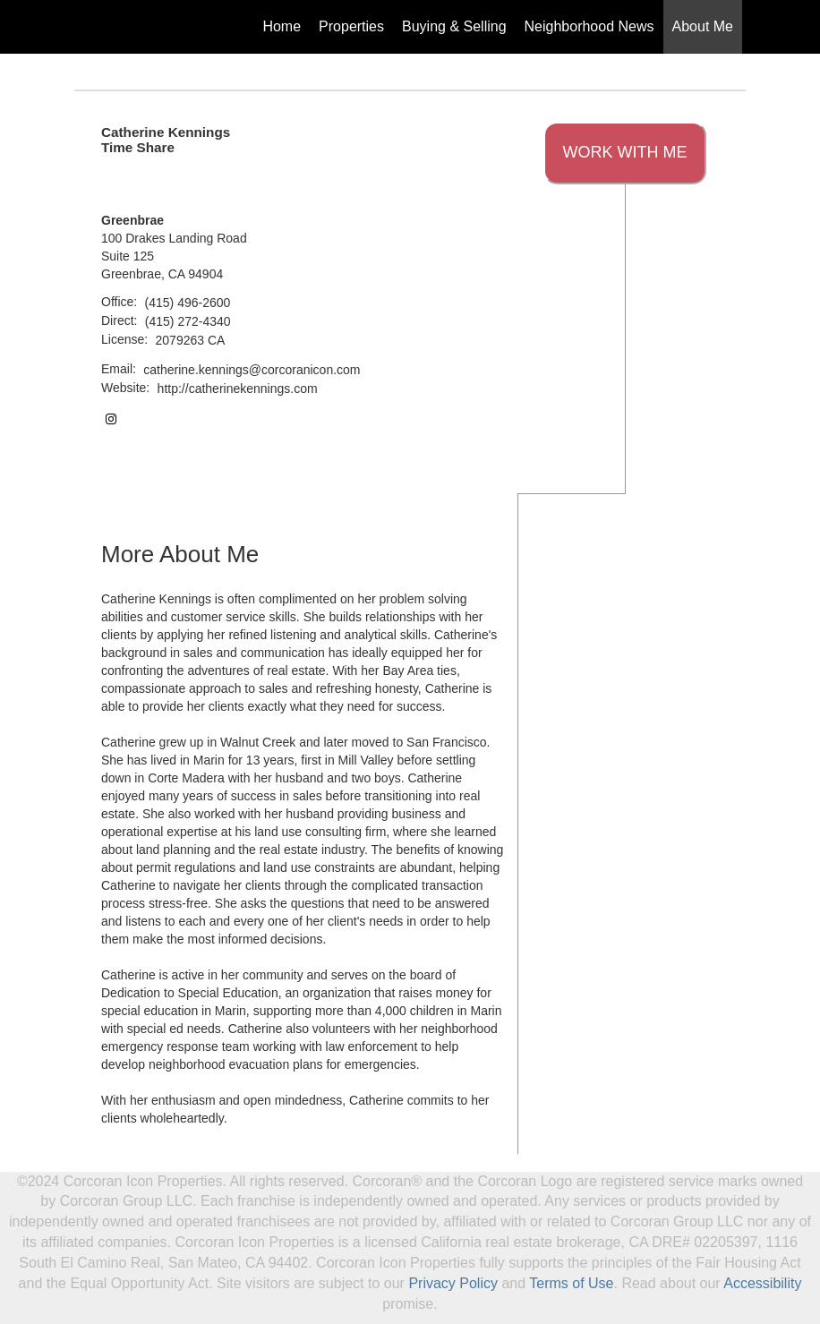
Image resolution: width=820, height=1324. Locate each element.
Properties (351, 26)
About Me (702, 26)
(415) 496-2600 (188, 302)
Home (281, 26)
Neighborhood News (589, 26)
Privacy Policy (453, 1283)
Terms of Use (571, 1283)
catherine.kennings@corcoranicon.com (251, 370)
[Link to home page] (83, 27)
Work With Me (625, 152)
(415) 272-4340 (188, 321)
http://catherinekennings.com (238, 388)
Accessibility (762, 1283)
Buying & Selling (454, 26)
